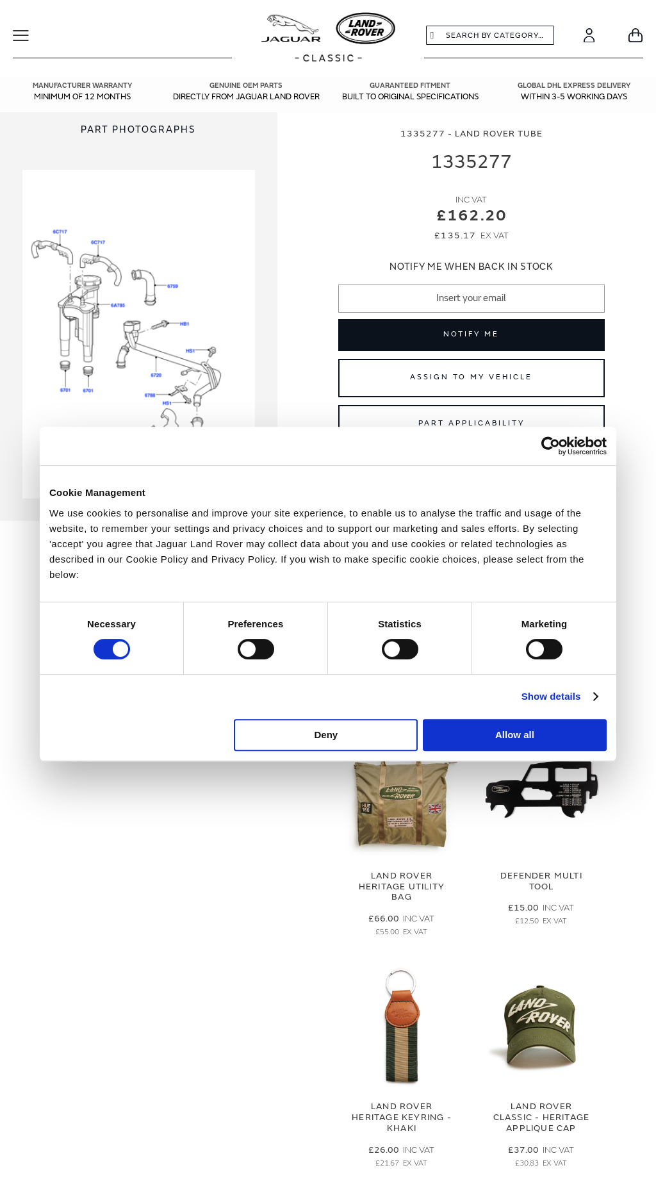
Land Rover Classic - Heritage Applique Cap (541, 1117)
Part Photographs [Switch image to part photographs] (138, 130)
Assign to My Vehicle (471, 377)
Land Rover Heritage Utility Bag (402, 886)
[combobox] (490, 35)
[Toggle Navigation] (29, 35)
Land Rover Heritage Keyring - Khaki (402, 1117)
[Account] (589, 35)
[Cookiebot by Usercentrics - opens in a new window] (551, 446)
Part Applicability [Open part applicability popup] (471, 423)
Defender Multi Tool (541, 881)
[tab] (138, 129)
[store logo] (328, 38)
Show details (551, 696)
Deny (326, 734)
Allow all (514, 734)
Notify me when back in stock (472, 267)
